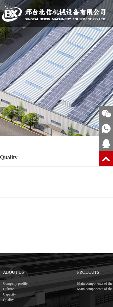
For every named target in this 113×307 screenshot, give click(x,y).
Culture (8, 299)
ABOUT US (13, 282)
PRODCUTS (88, 282)
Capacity (9, 304)
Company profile (15, 293)
